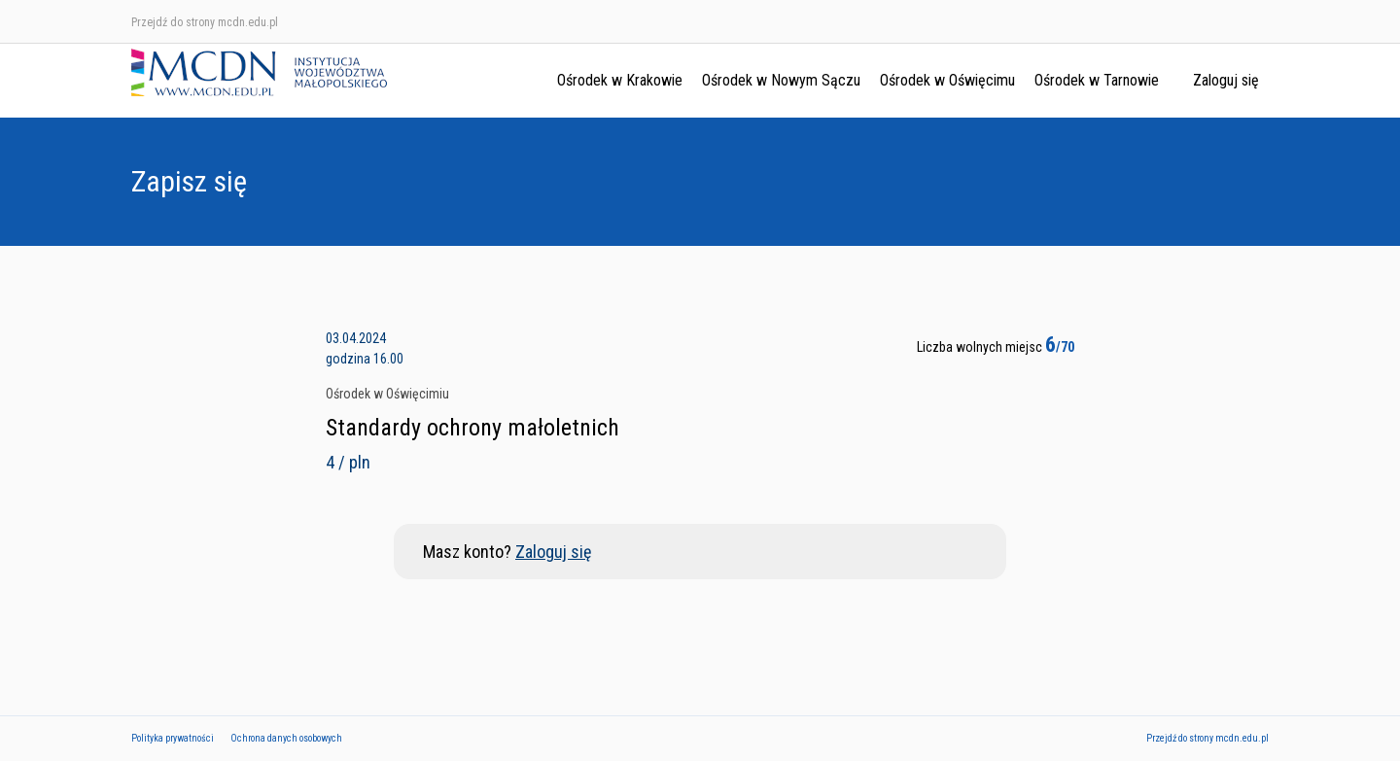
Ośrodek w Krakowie (619, 80)
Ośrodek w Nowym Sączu (781, 80)
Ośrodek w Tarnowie (1096, 80)
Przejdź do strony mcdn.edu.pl (204, 22)
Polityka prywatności (172, 738)
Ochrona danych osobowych (286, 738)
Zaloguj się (1226, 80)
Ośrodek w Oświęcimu (947, 80)
